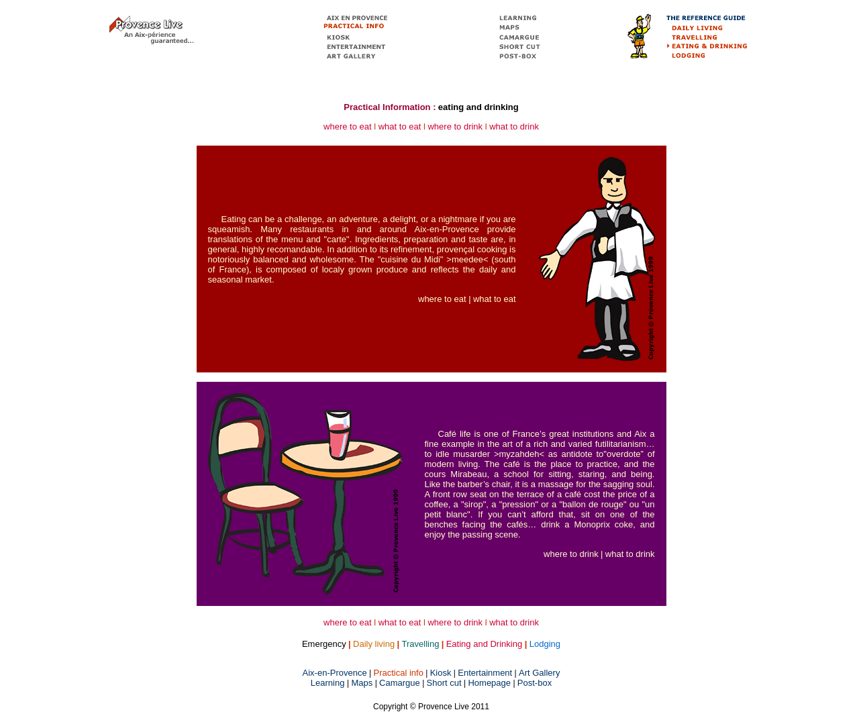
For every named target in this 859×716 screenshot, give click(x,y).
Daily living (374, 644)
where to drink (455, 126)
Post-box (534, 683)
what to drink (514, 126)
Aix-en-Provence (335, 673)
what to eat (399, 126)
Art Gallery (539, 673)
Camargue (399, 683)
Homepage (489, 683)
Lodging (544, 644)
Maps (362, 683)
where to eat (347, 126)
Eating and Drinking (484, 644)
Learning (329, 683)
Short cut (444, 683)
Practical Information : (390, 107)
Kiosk (441, 673)
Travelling (421, 644)
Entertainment (485, 673)
